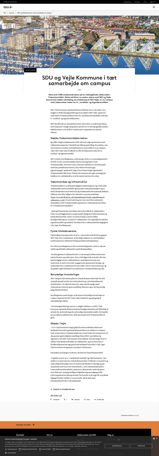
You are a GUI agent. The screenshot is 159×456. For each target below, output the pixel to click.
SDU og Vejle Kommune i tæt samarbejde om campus (34, 13)
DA (151, 2)
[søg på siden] (133, 7)
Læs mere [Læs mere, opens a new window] (84, 446)
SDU (5, 13)
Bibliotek (63, 7)
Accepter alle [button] (117, 446)
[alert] (79, 446)
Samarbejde (52, 7)
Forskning (32, 7)
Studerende (127, 2)
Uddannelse (21, 7)
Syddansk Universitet (10, 2)
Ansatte (137, 2)
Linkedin (76, 396)
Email (87, 396)
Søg (147, 7)
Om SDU (72, 7)
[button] (6, 449)
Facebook (55, 396)
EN (154, 2)
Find (145, 2)
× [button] (156, 438)
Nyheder (42, 7)
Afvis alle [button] (141, 446)
